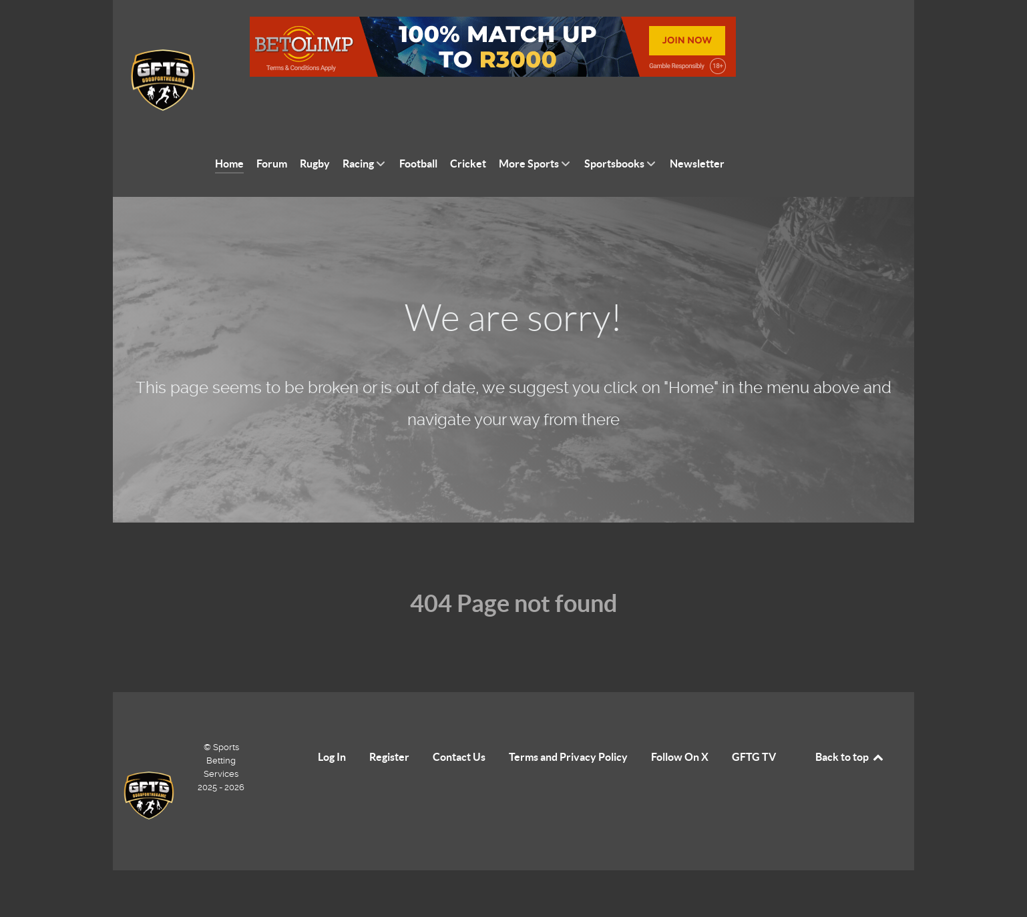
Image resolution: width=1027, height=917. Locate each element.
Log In (332, 727)
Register (389, 727)
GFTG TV (754, 727)
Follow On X (679, 727)
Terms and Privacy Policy (568, 727)
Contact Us (459, 727)
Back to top (850, 727)
